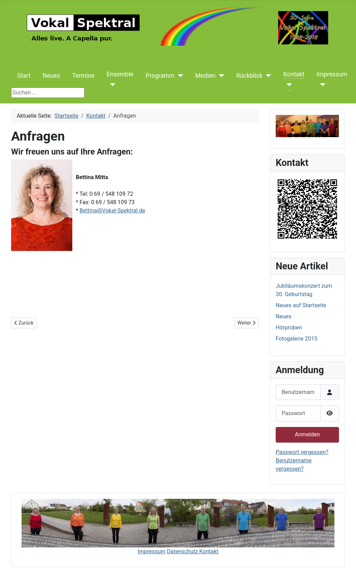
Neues (51, 75)
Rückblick (249, 75)
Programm (160, 75)
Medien (205, 75)
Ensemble (120, 74)
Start (24, 75)
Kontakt (294, 74)
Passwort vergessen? (302, 452)
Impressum (332, 74)
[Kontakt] (287, 85)
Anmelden (307, 434)
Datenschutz (183, 551)
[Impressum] (321, 85)
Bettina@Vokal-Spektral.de (112, 210)
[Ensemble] (111, 85)
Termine (83, 75)
